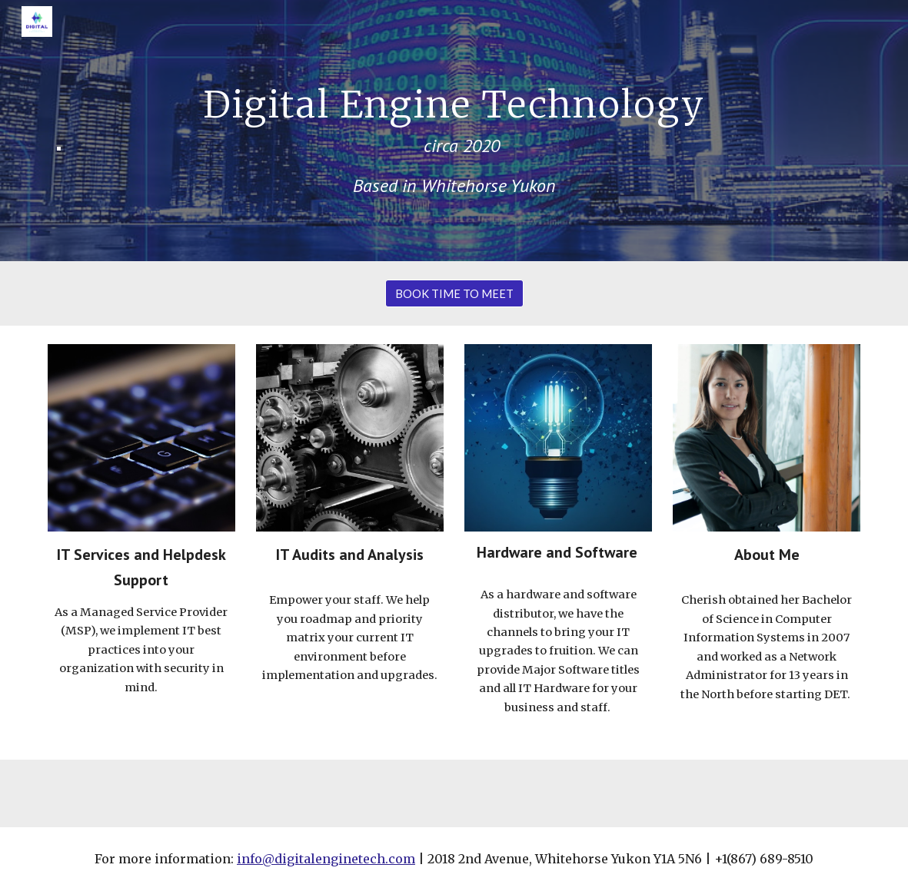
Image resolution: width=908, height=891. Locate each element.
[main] (454, 130)
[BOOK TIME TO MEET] (454, 293)
